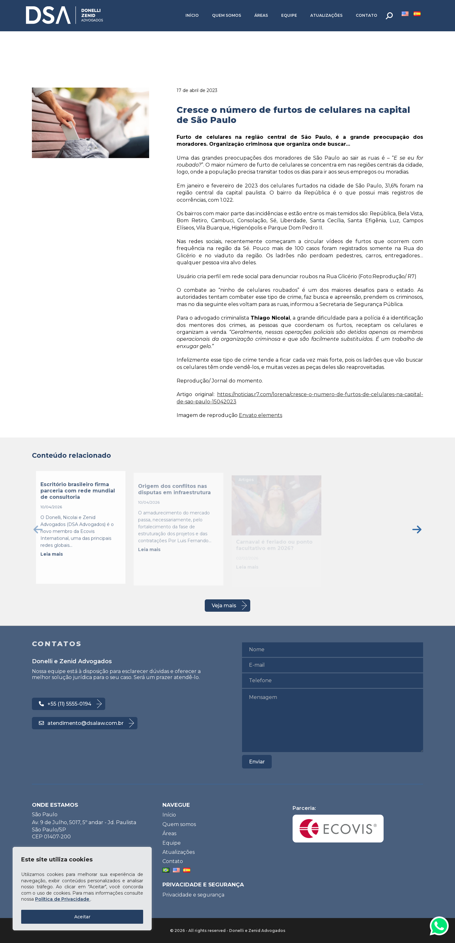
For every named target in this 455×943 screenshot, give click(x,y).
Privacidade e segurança (193, 895)
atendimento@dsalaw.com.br (81, 723)
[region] (82, 888)
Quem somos (226, 15)
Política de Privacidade (62, 899)
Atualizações (326, 15)
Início (192, 15)
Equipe (289, 15)
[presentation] (38, 529)
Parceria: (338, 823)
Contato (366, 15)
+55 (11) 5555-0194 (65, 704)
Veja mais (224, 606)
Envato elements (260, 415)
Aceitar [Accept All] (82, 917)
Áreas (261, 15)
